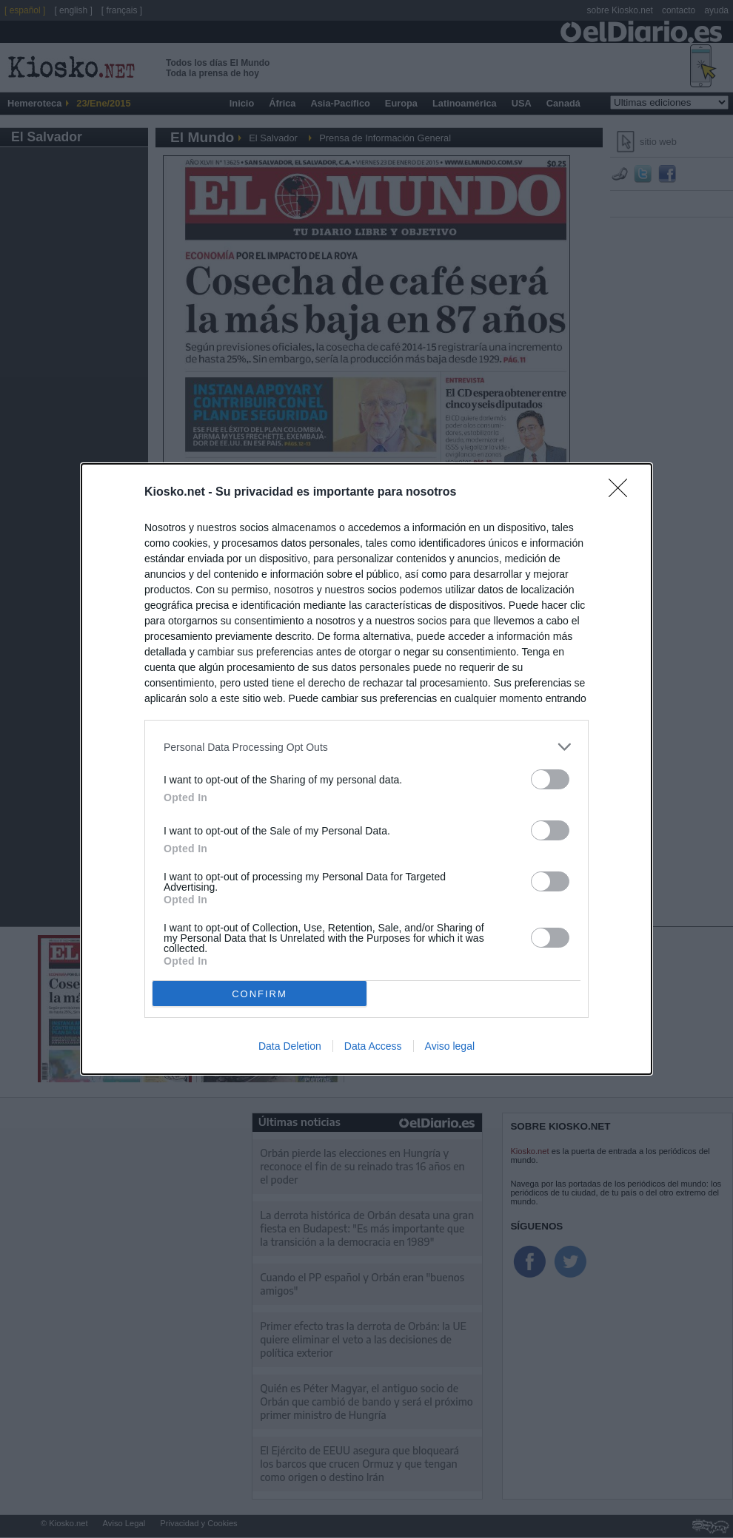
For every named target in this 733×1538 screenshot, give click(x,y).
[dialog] (366, 769)
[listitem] (366, 747)
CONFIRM (259, 993)
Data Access (373, 1046)
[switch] (550, 779)
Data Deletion (289, 1046)
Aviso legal (450, 1046)
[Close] (623, 493)
